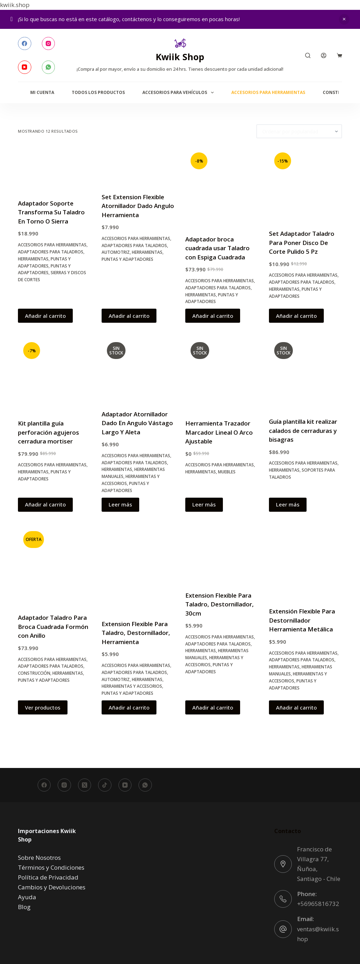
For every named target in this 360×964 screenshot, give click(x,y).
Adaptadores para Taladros (50, 252)
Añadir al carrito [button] (45, 315)
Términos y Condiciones (51, 867)
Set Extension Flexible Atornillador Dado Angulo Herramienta (138, 206)
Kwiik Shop (180, 57)
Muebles (227, 472)
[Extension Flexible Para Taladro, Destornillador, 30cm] (221, 554)
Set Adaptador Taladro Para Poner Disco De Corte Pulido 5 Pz (301, 242)
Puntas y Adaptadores (127, 259)
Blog (24, 907)
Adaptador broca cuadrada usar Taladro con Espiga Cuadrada (217, 248)
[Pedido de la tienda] (299, 131)
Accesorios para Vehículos (179, 92)
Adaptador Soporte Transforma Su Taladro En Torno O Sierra (51, 212)
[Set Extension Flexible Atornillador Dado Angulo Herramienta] (138, 165)
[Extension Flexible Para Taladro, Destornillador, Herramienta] (138, 568)
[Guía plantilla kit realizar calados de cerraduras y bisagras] (305, 372)
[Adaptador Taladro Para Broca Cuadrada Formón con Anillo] (54, 565)
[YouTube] (24, 67)
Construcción (34, 673)
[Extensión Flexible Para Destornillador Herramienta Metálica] (305, 562)
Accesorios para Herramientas (268, 92)
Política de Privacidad (48, 877)
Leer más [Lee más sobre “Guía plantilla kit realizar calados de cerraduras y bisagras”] (288, 504)
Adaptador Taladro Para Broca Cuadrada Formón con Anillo (53, 626)
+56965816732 (318, 904)
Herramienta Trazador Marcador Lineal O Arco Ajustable (219, 432)
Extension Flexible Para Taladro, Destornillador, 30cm (219, 604)
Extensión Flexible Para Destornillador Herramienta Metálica (302, 620)
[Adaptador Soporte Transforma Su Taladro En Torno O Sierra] (54, 168)
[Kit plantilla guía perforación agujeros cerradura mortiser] (54, 373)
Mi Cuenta (42, 92)
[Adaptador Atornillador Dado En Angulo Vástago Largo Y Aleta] (138, 369)
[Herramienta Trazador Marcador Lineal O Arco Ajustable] (221, 373)
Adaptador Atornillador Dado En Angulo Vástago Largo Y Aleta (137, 423)
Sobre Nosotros (39, 857)
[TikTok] (104, 785)
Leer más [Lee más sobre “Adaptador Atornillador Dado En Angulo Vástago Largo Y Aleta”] (120, 504)
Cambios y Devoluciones (51, 887)
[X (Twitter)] (84, 785)
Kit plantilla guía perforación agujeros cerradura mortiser (48, 432)
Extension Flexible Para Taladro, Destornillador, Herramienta (136, 633)
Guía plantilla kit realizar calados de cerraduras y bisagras (303, 430)
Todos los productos (98, 92)
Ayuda (27, 897)
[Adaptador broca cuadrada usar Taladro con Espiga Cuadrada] (221, 186)
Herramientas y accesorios (132, 686)
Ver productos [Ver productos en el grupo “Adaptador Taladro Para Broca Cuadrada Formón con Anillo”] (42, 707)
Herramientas (33, 259)
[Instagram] (48, 43)
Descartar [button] (344, 19)
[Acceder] (323, 55)
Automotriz (116, 252)
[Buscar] (307, 55)
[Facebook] (24, 43)
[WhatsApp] (48, 67)
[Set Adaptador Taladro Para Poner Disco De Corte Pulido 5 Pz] (305, 183)
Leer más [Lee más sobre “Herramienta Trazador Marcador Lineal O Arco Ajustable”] (204, 504)
